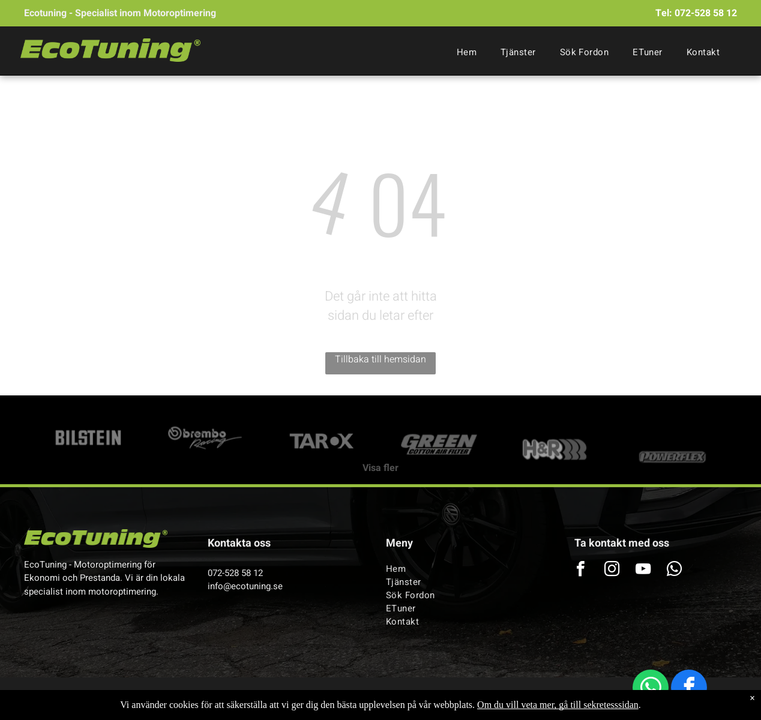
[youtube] (643, 570)
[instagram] (612, 570)
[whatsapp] (651, 689)
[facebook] (689, 689)
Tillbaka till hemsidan (380, 359)
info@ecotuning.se (245, 586)
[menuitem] (467, 52)
